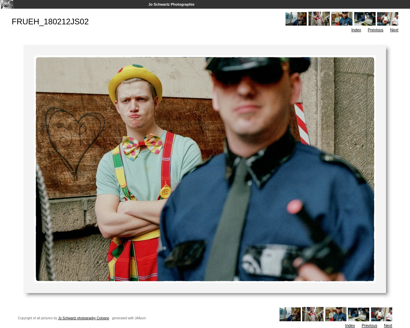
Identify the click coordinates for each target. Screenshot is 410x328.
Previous (376, 30)
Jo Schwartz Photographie (171, 4)
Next (394, 30)
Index (356, 30)
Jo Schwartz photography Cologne (83, 318)
